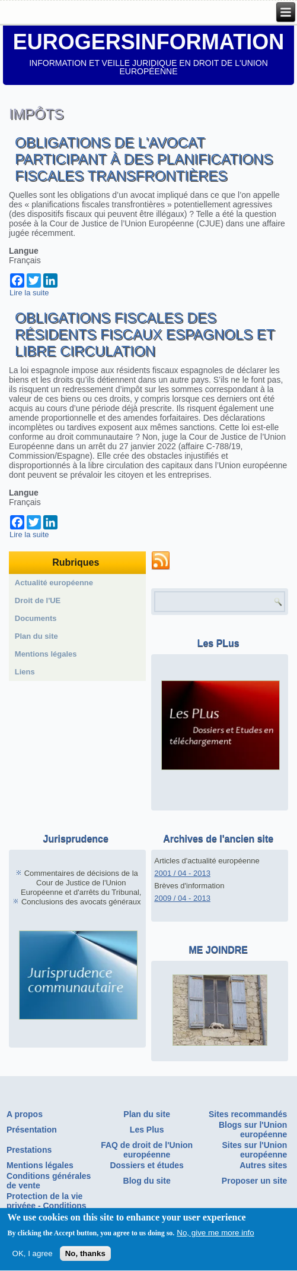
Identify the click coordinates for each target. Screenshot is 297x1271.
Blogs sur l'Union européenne (253, 1129)
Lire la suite (29, 292)
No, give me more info (215, 1235)
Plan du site (36, 636)
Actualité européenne (54, 582)
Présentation (32, 1129)
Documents (36, 618)
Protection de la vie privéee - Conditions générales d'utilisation (50, 1205)
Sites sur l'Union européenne (254, 1149)
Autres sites (263, 1165)
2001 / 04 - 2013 (182, 873)
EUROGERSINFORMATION (148, 42)
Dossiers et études (147, 1165)
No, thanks (85, 1255)
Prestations (29, 1150)
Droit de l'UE (38, 600)
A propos (25, 1114)
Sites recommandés (248, 1114)
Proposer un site (254, 1180)
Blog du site (147, 1180)
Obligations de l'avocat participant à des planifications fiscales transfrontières (144, 159)
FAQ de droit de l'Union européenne (147, 1149)
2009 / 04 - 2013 (182, 898)
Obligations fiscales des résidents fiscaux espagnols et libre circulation (144, 334)
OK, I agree (32, 1255)
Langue (24, 251)
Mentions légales (46, 653)
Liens (25, 671)
